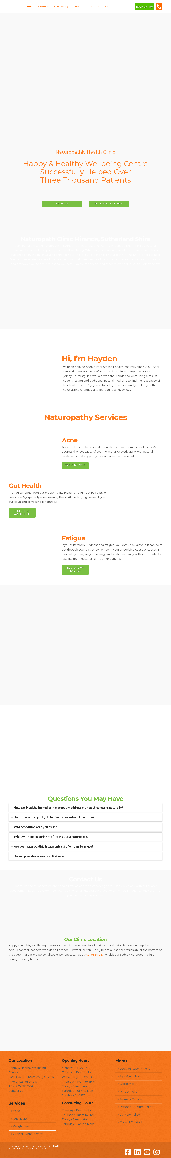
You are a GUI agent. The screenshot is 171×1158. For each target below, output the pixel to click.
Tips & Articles (128, 1075)
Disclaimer (125, 1083)
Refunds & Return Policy (134, 1106)
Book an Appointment (133, 1068)
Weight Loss (20, 1126)
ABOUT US (56, 203)
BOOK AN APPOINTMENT (115, 203)
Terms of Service (129, 1098)
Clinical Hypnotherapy (27, 1133)
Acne (15, 1110)
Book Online (144, 6)
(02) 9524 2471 (159, 6)
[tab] (85, 807)
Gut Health (19, 1118)
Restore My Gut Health (22, 512)
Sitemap (54, 1145)
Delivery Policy (128, 1114)
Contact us (16, 1090)
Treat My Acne (75, 464)
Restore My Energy (75, 569)
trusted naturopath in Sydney (53, 245)
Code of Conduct (129, 1122)
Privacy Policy (127, 1091)
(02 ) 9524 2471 (29, 1081)
